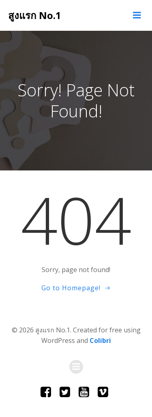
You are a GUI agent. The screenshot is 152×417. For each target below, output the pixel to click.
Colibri (100, 340)
